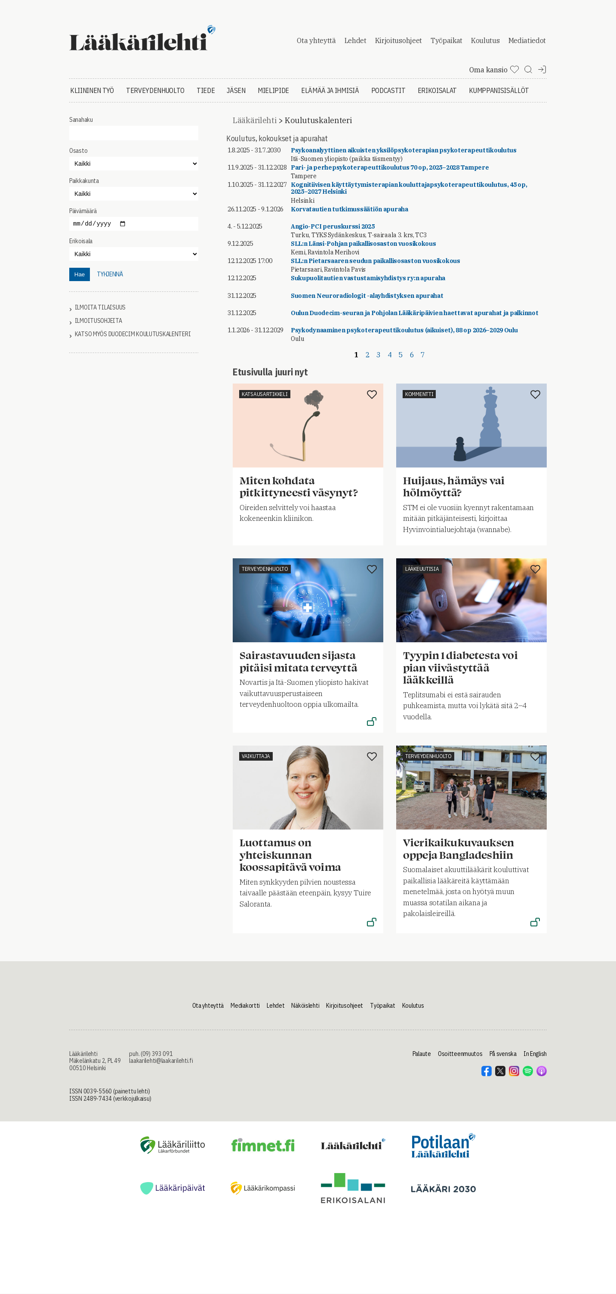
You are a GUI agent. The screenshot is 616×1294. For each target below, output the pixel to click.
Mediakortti (245, 1005)
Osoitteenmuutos (460, 1054)
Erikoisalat (437, 90)
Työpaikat (446, 40)
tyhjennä (110, 274)
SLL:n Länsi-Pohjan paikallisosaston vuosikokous (363, 244)
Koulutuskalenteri (318, 120)
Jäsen (236, 90)
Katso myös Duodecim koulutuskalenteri (133, 334)
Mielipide (273, 90)
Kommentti (419, 394)
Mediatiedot (527, 40)
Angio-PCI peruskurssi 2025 (333, 226)
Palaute (422, 1054)
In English (535, 1054)
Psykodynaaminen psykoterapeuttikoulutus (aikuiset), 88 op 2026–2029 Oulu (404, 330)
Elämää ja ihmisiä (330, 90)
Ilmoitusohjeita (98, 321)
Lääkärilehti (255, 120)
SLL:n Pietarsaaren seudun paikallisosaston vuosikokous (375, 261)
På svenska (503, 1054)
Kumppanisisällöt (499, 90)
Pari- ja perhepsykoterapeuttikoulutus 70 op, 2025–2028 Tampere (390, 167)
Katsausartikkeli (265, 394)
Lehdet (356, 40)
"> (133, 194)
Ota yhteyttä (316, 40)
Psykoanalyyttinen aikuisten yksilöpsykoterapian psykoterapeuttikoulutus (404, 150)
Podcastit (388, 90)
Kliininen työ (92, 90)
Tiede (206, 90)
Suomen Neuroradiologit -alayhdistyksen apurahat (367, 296)
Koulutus (485, 40)
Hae (79, 274)
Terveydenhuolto (155, 90)
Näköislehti (305, 1005)
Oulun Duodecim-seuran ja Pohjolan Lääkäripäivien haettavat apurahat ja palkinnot (415, 313)
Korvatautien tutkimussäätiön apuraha (349, 209)
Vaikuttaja (256, 756)
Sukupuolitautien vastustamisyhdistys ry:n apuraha (368, 278)
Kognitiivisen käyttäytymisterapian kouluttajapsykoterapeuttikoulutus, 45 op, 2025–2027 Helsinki (409, 188)
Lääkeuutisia (422, 569)
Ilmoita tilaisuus (100, 307)
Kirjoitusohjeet (398, 40)
